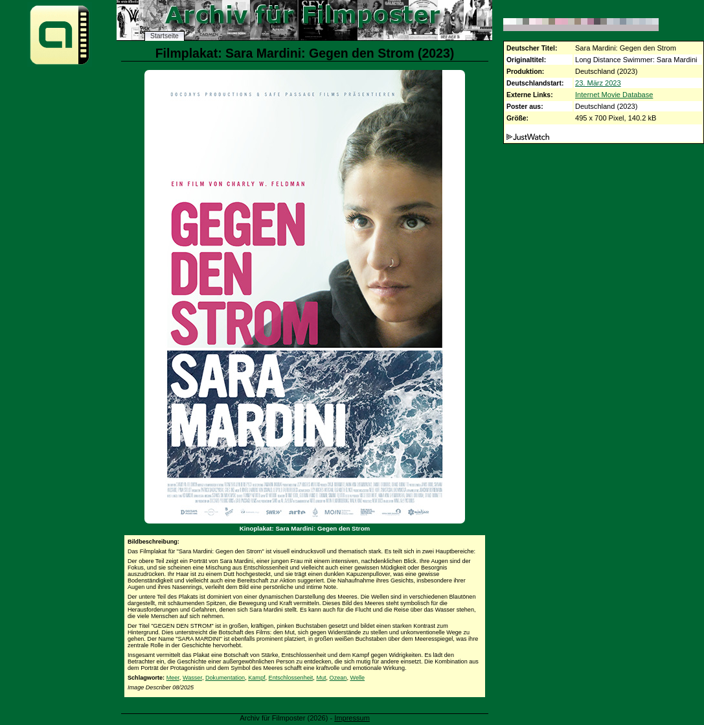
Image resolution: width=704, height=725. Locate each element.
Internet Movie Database (614, 94)
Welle (357, 677)
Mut (321, 677)
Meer (172, 677)
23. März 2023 (598, 83)
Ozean (338, 677)
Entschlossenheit (291, 677)
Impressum (352, 718)
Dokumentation (225, 677)
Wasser (192, 677)
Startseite (164, 36)
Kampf (256, 677)
